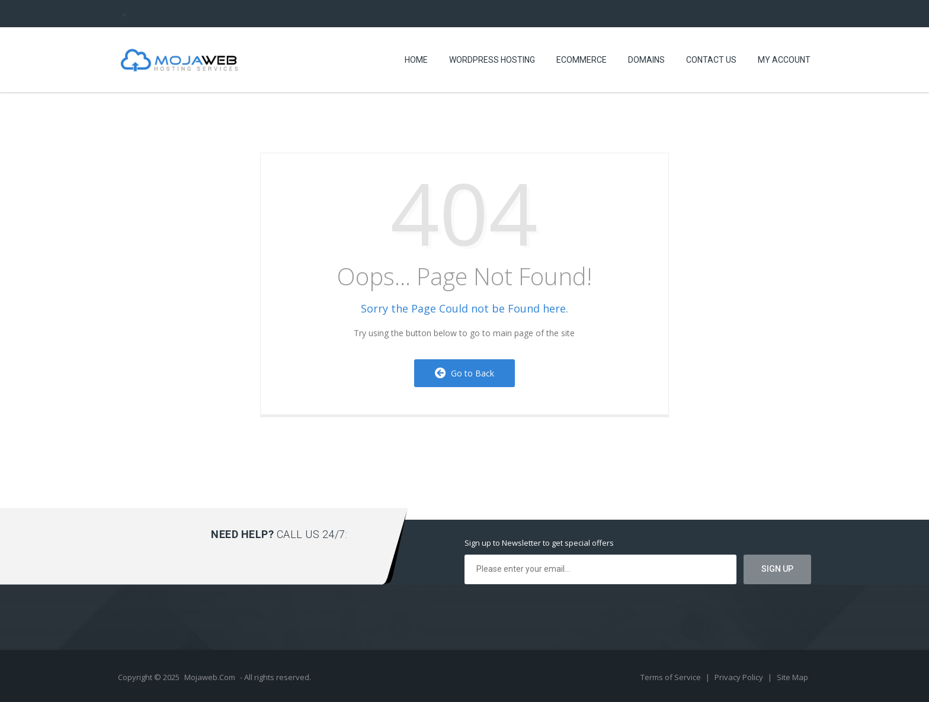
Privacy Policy (740, 677)
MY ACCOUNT (784, 60)
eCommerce (581, 60)
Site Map (792, 677)
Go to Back (464, 373)
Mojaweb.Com (209, 677)
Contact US (711, 60)
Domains (646, 60)
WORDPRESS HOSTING (492, 60)
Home (416, 60)
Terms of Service (671, 677)
